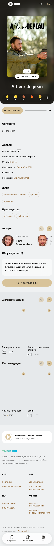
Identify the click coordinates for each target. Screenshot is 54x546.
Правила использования (36, 499)
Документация (36, 476)
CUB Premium (8, 502)
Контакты (7, 476)
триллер (34, 194)
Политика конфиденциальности (39, 506)
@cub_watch (23, 525)
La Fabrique (23, 216)
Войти (49, 4)
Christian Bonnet (21, 178)
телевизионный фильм (14, 194)
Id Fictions (8, 216)
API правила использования (36, 482)
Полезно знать (9, 498)
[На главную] (14, 4)
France (13, 162)
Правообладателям (11, 481)
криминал (8, 201)
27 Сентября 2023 (24, 167)
